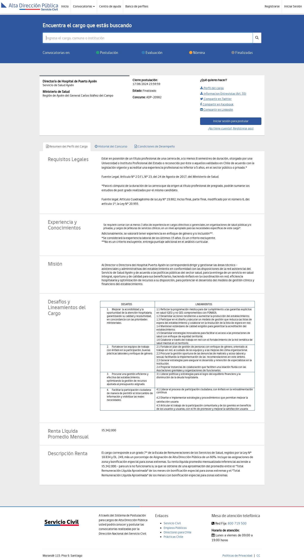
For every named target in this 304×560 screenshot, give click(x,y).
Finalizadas (242, 52)
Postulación (107, 52)
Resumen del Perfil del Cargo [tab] (67, 146)
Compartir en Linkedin (216, 110)
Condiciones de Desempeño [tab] (154, 146)
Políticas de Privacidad (237, 555)
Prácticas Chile (173, 537)
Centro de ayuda (110, 6)
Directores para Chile (177, 532)
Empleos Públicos (175, 528)
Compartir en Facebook (216, 104)
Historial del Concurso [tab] (111, 146)
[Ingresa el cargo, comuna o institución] (148, 38)
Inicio (65, 6)
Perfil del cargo (212, 88)
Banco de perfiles (136, 6)
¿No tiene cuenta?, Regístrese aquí (231, 128)
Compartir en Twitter (216, 99)
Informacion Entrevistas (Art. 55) (223, 94)
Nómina (197, 52)
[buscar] (256, 38)
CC (258, 555)
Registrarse (272, 6)
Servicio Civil (172, 523)
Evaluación (152, 52)
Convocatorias (84, 6)
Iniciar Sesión (293, 6)
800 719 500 (237, 523)
